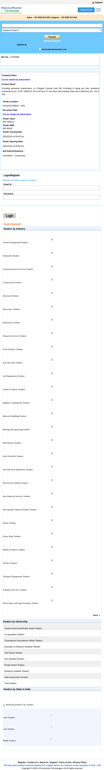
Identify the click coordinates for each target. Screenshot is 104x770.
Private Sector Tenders (14, 665)
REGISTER (86, 10)
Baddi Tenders (9, 740)
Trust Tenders (10, 683)
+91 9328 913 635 (41, 17)
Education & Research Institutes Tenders (22, 647)
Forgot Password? (12, 224)
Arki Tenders (9, 729)
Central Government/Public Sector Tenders (23, 628)
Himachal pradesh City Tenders (20, 704)
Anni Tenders (9, 717)
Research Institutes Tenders (16, 671)
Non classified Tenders (14, 659)
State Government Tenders (16, 677)
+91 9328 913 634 (69, 17)
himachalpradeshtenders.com (54, 49)
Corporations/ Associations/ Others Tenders (23, 641)
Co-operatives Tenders (14, 634)
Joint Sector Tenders (13, 653)
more (95, 615)
